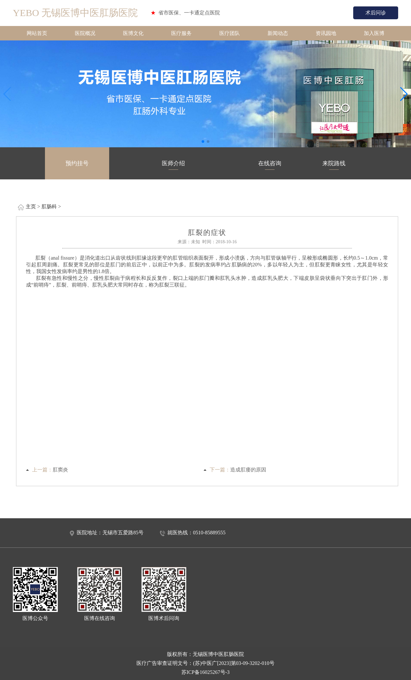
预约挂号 (77, 165)
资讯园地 (326, 33)
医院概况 (85, 33)
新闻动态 (277, 33)
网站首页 (37, 33)
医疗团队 (229, 33)
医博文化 (133, 33)
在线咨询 (269, 165)
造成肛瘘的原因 (248, 469)
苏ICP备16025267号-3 (205, 672)
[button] (203, 141)
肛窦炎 (60, 469)
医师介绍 (173, 165)
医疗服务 (181, 33)
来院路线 (333, 165)
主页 (31, 206)
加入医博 (374, 33)
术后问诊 (375, 12)
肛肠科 (49, 206)
